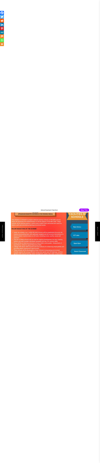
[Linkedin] (2, 25)
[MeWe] (2, 32)
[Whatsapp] (2, 40)
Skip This (84, 210)
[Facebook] (2, 13)
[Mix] (2, 36)
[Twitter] (2, 17)
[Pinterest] (2, 28)
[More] (2, 44)
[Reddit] (2, 21)
